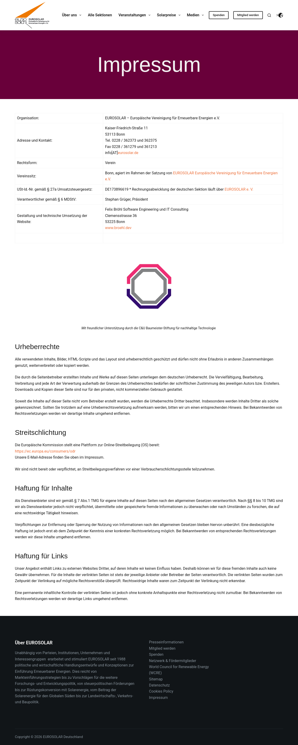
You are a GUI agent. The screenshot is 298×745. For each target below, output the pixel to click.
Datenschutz (159, 685)
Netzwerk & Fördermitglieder (172, 661)
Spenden (219, 15)
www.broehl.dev (118, 228)
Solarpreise (169, 15)
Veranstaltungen (135, 15)
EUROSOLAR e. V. (239, 189)
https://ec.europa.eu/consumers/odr (45, 451)
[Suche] (269, 15)
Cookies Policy (161, 691)
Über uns (72, 15)
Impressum (158, 697)
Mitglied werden (248, 15)
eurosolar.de (128, 153)
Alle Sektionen (100, 15)
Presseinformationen (166, 642)
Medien (196, 15)
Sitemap (156, 679)
